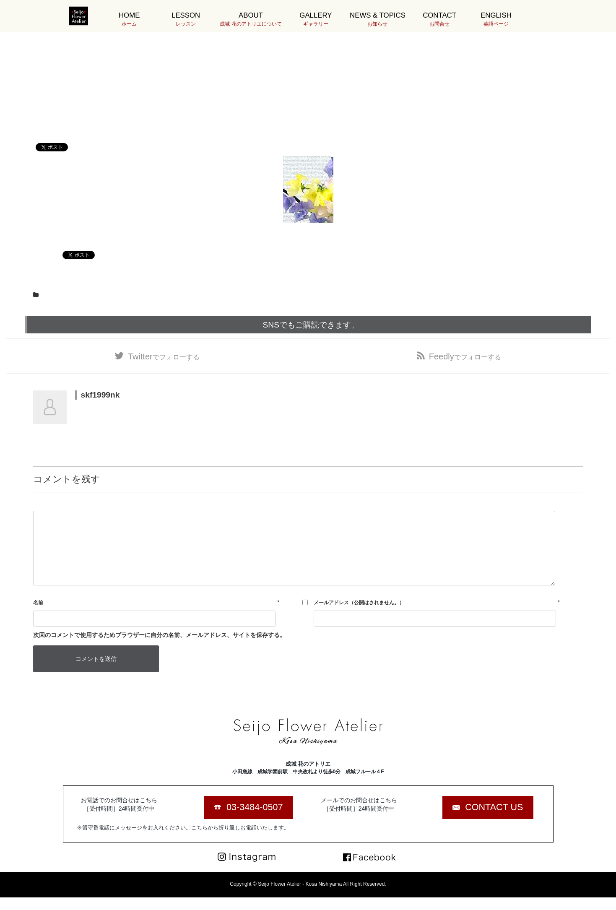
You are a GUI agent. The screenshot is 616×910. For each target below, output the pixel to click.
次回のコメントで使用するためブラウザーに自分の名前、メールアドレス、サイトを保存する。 (159, 635)
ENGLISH (495, 19)
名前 (38, 603)
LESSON (185, 19)
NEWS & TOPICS (377, 19)
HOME (129, 19)
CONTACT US (494, 807)
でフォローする (164, 356)
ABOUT (250, 19)
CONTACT (439, 19)
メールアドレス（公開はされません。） (359, 603)
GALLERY (315, 19)
